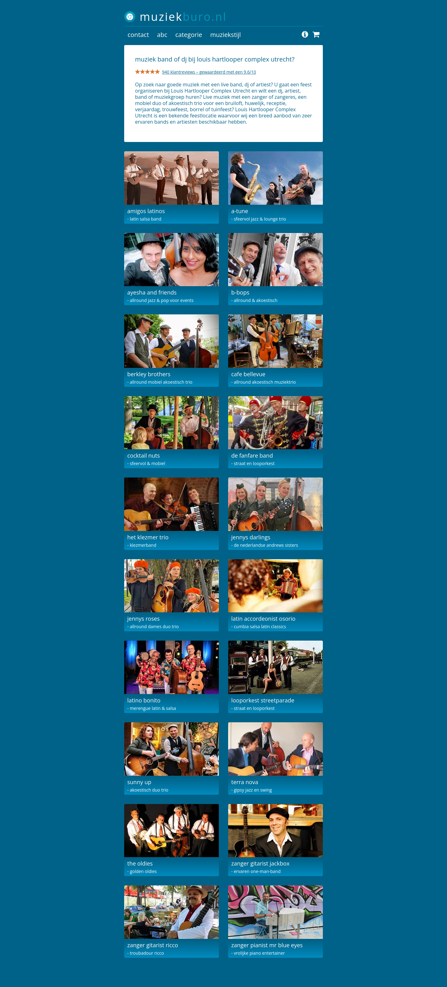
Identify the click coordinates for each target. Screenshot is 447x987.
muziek (183, 16)
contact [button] (138, 34)
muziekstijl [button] (225, 34)
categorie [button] (188, 34)
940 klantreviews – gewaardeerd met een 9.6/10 (209, 72)
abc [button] (162, 34)
